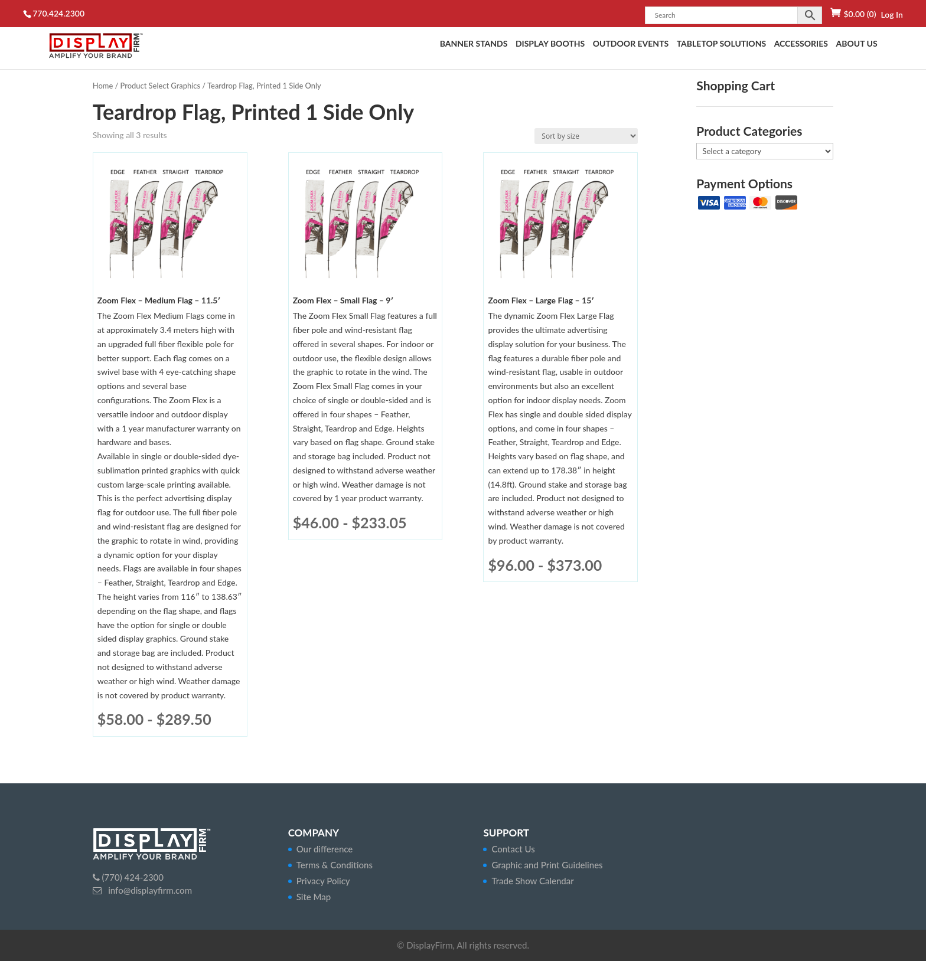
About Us (856, 44)
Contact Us (512, 849)
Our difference (324, 849)
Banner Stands (474, 44)
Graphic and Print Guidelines (546, 864)
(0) (859, 14)
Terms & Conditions (334, 864)
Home (103, 85)
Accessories (801, 44)
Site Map (313, 896)
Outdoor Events (631, 44)
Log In (891, 14)
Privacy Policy (323, 880)
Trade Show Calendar (532, 880)
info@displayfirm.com (149, 890)
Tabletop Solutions (721, 44)
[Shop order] (586, 136)
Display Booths (550, 44)
